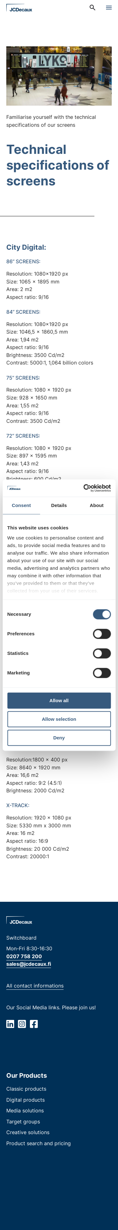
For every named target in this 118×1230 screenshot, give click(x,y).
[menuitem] (92, 7)
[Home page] (19, 8)
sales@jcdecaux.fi (28, 964)
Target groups (23, 1121)
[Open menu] (109, 7)
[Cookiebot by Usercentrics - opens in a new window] (84, 488)
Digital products (25, 1100)
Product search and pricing (38, 1143)
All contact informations (35, 985)
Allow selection (59, 719)
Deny (59, 737)
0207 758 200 (24, 956)
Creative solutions (27, 1132)
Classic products (26, 1089)
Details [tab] (59, 505)
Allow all (59, 700)
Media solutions (25, 1110)
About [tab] (97, 505)
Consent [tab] (21, 505)
